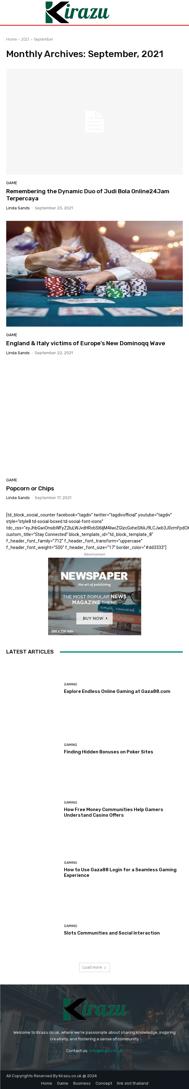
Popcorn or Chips (30, 488)
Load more (94, 967)
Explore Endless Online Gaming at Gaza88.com (117, 691)
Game (11, 183)
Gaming (70, 684)
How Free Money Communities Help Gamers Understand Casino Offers (113, 812)
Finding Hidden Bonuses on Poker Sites (108, 752)
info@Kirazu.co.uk (106, 1050)
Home (11, 39)
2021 (25, 39)
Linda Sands (18, 208)
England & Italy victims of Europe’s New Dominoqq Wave (85, 343)
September (43, 39)
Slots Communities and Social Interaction (112, 933)
